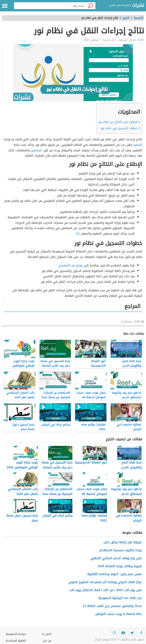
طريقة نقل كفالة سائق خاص (122, 542)
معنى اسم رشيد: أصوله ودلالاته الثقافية (114, 574)
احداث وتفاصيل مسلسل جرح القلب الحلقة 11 (112, 606)
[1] (78, 233)
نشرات (138, 5)
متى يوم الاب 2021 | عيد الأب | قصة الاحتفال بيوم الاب (105, 590)
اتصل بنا (46, 634)
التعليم (137, 145)
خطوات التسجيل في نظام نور (120, 128)
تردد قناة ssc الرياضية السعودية (120, 598)
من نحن (47, 640)
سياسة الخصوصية (16, 634)
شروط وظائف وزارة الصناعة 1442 (120, 566)
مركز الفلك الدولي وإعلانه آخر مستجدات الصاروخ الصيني (105, 582)
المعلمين (36, 150)
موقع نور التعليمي (71, 265)
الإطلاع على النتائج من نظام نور (119, 122)
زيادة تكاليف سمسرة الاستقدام (120, 550)
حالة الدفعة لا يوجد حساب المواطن (118, 614)
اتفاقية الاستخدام (16, 640)
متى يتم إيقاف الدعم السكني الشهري (116, 558)
